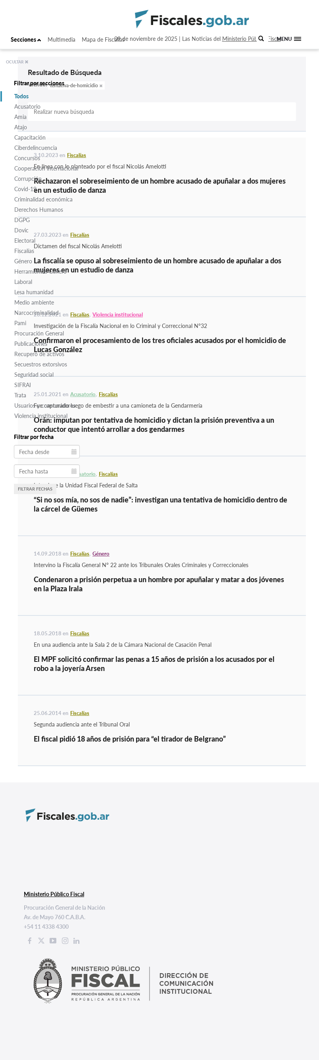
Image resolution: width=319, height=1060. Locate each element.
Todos (21, 96)
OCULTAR (17, 61)
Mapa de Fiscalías (103, 39)
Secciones (26, 39)
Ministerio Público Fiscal (251, 38)
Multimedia (61, 39)
